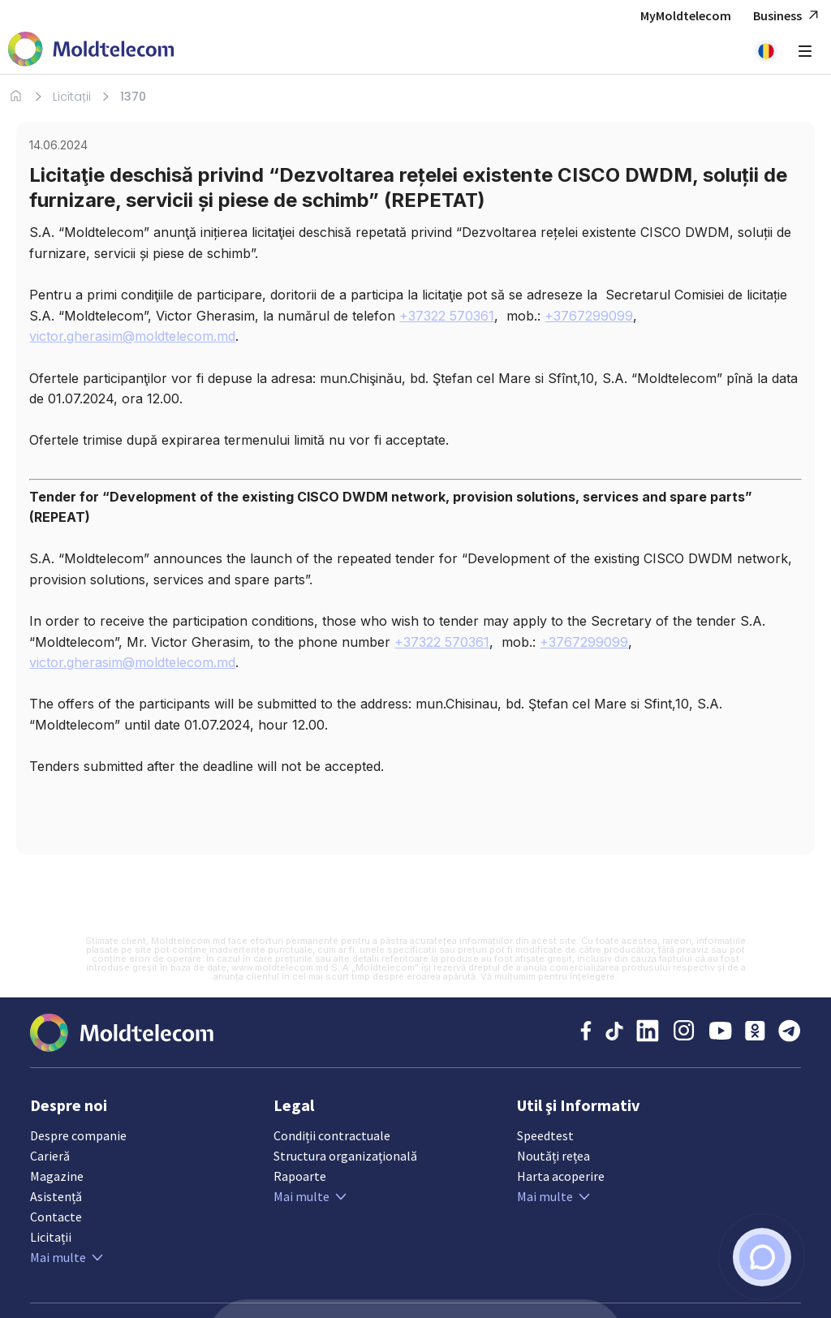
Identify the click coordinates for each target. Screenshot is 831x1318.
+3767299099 (589, 316)
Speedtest (545, 1135)
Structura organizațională (345, 1156)
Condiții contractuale (331, 1135)
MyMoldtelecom (685, 15)
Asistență (56, 1196)
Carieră (50, 1156)
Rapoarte (299, 1176)
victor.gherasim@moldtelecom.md (132, 336)
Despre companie (78, 1135)
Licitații (72, 96)
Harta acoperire (561, 1176)
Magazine (57, 1176)
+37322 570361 (446, 316)
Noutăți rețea (553, 1156)
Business (788, 15)
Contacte (56, 1216)
